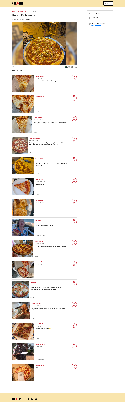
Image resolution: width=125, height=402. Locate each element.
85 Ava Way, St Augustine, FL (23, 19)
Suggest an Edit (96, 25)
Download (108, 3)
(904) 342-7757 (96, 13)
